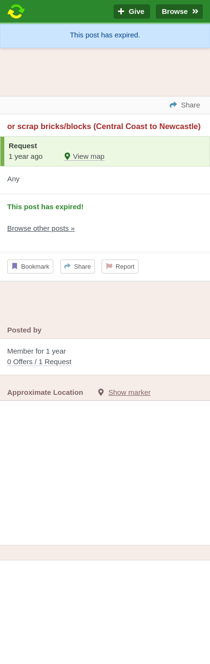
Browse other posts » (41, 228)
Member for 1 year (105, 357)
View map (84, 156)
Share (77, 266)
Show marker (129, 392)
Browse (179, 12)
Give (131, 12)
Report (120, 266)
